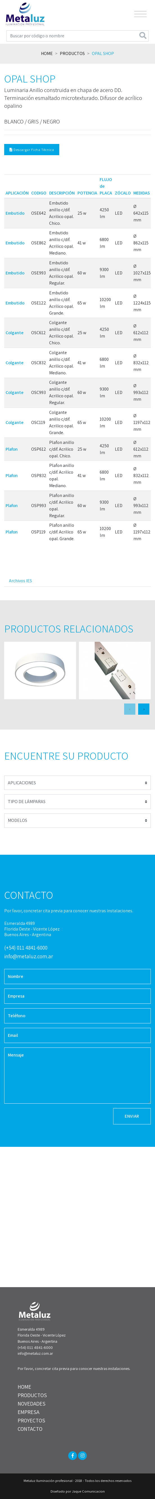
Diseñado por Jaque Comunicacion (78, 1491)
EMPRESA (28, 1412)
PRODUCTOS (32, 1395)
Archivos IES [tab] (20, 581)
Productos (72, 53)
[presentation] (129, 709)
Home (47, 53)
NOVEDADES (31, 1403)
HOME (24, 1386)
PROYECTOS (31, 1420)
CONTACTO (30, 1428)
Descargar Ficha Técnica (32, 149)
